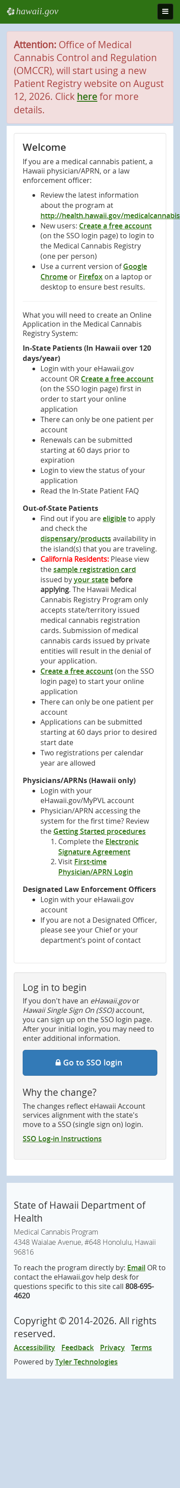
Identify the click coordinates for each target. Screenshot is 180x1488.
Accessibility (34, 1347)
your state (91, 579)
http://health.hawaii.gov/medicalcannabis (110, 215)
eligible (114, 518)
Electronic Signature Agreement (98, 847)
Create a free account (115, 226)
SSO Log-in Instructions (62, 1139)
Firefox (91, 277)
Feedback (77, 1347)
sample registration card (94, 569)
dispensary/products (75, 538)
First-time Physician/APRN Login (95, 867)
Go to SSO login (90, 1062)
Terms (141, 1347)
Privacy (112, 1347)
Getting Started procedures (99, 831)
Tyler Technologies (86, 1362)
